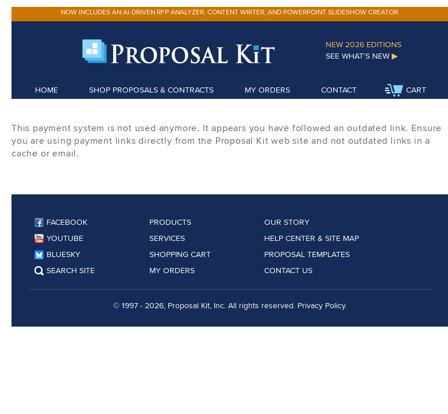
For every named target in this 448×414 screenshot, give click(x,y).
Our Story (287, 222)
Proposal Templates (307, 254)
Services (167, 238)
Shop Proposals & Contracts (151, 89)
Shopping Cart (180, 254)
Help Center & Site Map (311, 238)
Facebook (60, 222)
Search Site (64, 270)
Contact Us (288, 270)
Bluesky (57, 254)
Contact (339, 89)
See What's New (362, 56)
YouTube (58, 238)
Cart (405, 91)
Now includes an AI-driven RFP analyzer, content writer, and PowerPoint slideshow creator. (230, 12)
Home (46, 89)
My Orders (267, 89)
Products (170, 222)
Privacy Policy (321, 305)
